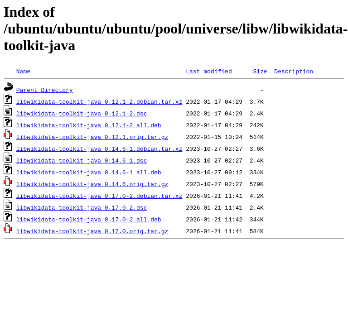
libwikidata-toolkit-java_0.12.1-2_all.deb (88, 125)
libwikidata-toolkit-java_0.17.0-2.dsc (81, 207)
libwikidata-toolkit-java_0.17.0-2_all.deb (88, 219)
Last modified (209, 71)
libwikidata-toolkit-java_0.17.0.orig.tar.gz (92, 231)
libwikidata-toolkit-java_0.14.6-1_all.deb (88, 172)
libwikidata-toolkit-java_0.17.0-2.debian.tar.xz (99, 196)
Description (293, 71)
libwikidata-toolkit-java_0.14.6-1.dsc (81, 160)
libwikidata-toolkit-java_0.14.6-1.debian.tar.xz (99, 148)
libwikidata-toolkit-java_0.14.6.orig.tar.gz (92, 184)
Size (260, 71)
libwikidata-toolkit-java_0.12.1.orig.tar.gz (92, 137)
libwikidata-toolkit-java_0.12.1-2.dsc (81, 113)
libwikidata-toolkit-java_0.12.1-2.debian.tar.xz (99, 101)
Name (23, 71)
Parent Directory (44, 90)
